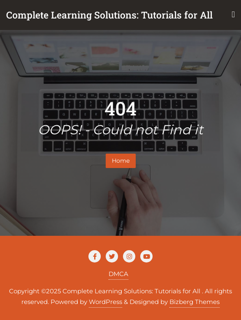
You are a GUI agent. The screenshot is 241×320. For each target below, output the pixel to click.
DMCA (118, 274)
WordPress (105, 302)
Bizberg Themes (194, 302)
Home (121, 160)
